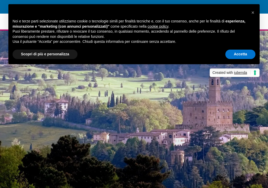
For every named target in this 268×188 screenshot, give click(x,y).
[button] (253, 12)
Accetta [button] (240, 54)
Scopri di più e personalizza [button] (45, 54)
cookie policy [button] (158, 26)
